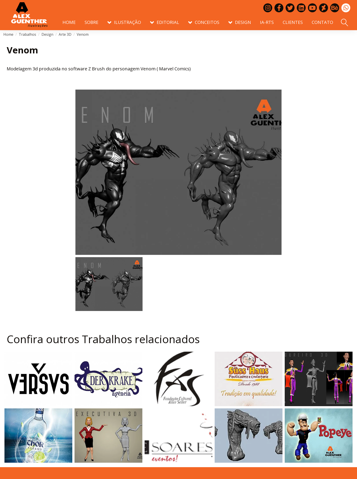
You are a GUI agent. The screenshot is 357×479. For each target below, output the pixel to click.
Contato (322, 22)
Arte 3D (65, 34)
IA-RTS (267, 22)
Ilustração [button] (124, 22)
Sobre (91, 22)
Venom (83, 34)
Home (69, 22)
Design (47, 34)
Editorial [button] (164, 22)
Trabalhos (27, 34)
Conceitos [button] (203, 22)
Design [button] (239, 22)
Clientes (293, 22)
